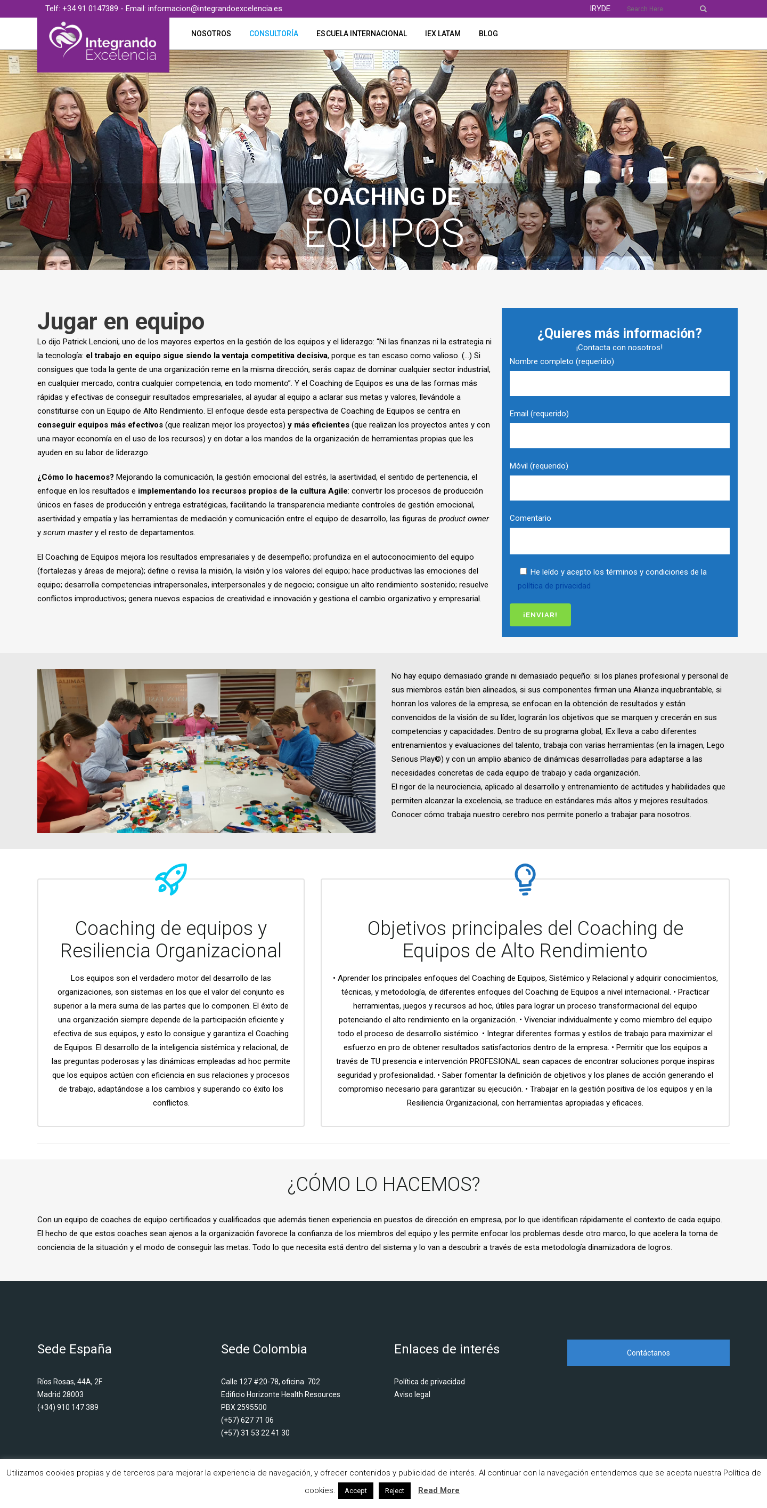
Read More (439, 1490)
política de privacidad (554, 586)
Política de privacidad (429, 1381)
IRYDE (600, 8)
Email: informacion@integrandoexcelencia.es (204, 8)
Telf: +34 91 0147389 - (85, 8)
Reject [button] (394, 1491)
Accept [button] (356, 1491)
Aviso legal (412, 1394)
